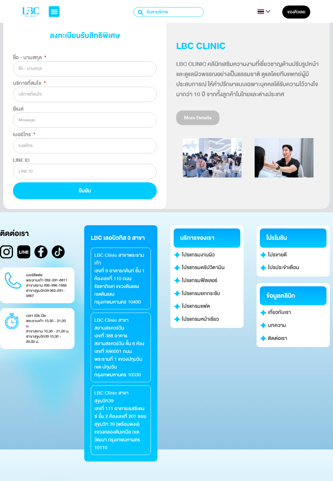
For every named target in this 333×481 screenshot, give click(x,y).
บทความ (273, 325)
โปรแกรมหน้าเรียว (196, 319)
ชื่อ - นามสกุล (28, 57)
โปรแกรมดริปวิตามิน (199, 267)
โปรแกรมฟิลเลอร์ (195, 280)
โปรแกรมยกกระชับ (197, 293)
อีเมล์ (18, 108)
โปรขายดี (273, 254)
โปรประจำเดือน (279, 267)
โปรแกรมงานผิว (194, 254)
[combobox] (168, 12)
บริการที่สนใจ (28, 83)
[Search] (141, 12)
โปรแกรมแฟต (192, 306)
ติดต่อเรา (273, 338)
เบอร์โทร (22, 134)
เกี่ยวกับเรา (275, 312)
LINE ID (21, 160)
